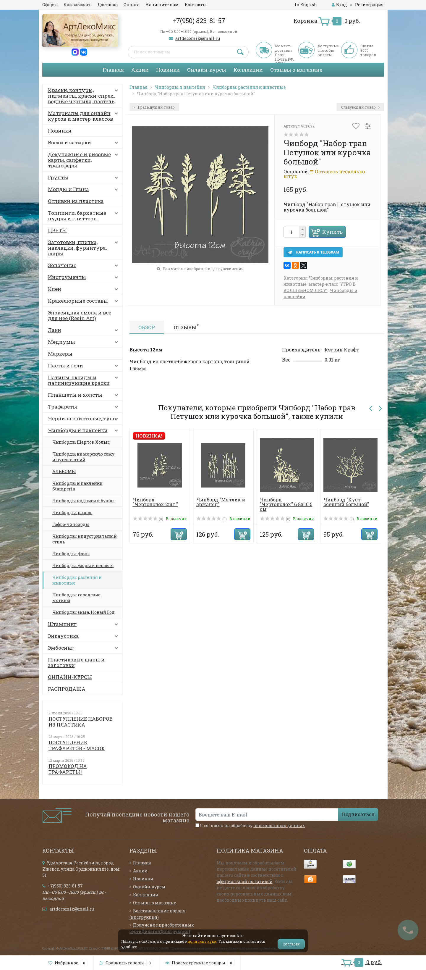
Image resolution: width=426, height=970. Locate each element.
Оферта (50, 4)
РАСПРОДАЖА (66, 688)
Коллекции (248, 69)
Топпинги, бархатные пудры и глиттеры (84, 215)
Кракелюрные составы (84, 302)
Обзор (146, 327)
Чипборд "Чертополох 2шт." (155, 501)
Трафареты (84, 408)
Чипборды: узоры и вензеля (83, 565)
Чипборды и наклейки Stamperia (77, 486)
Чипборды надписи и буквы (83, 500)
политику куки (202, 941)
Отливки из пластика (76, 201)
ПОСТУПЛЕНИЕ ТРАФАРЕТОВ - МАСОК (76, 745)
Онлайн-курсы (206, 69)
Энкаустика (84, 637)
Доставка (108, 4)
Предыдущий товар (154, 107)
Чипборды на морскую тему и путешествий (83, 456)
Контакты (196, 4)
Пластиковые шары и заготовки (76, 662)
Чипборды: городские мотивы (76, 597)
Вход (339, 4)
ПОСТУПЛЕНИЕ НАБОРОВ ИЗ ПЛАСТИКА (80, 722)
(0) (148, 519)
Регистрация (369, 4)
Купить (332, 231)
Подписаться (358, 814)
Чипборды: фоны (71, 553)
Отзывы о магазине (296, 69)
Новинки (168, 69)
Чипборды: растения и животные (77, 580)
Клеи (84, 290)
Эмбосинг (84, 649)
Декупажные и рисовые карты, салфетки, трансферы (84, 160)
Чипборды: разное (72, 512)
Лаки (84, 331)
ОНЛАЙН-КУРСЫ (70, 677)
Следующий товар (360, 107)
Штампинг (84, 625)
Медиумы (84, 343)
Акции (140, 69)
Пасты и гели (84, 367)
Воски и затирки (84, 144)
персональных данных (279, 825)
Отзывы (186, 326)
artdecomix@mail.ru (197, 38)
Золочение (84, 266)
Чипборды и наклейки (84, 431)
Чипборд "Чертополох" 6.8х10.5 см (286, 504)
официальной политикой (245, 881)
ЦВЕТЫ (57, 230)
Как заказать (78, 4)
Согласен (291, 944)
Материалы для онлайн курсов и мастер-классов (84, 116)
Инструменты (84, 278)
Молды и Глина (84, 190)
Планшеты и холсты (84, 396)
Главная (113, 69)
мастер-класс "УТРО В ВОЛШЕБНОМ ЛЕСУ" (320, 287)
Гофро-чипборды (71, 524)
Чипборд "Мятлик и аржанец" (220, 501)
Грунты (84, 178)
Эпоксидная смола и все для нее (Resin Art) (79, 315)
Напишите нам (162, 4)
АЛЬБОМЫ (64, 471)
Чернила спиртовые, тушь (84, 420)
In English (306, 4)
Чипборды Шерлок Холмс (81, 442)
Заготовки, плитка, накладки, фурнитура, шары (84, 248)
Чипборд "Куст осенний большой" (346, 501)
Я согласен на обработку (250, 825)
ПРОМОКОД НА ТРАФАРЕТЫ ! (67, 769)
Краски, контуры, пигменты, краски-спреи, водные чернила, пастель (84, 96)
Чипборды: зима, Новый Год (83, 612)
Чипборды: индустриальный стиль (84, 539)
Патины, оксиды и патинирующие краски (84, 380)
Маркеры (60, 353)
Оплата (132, 4)
